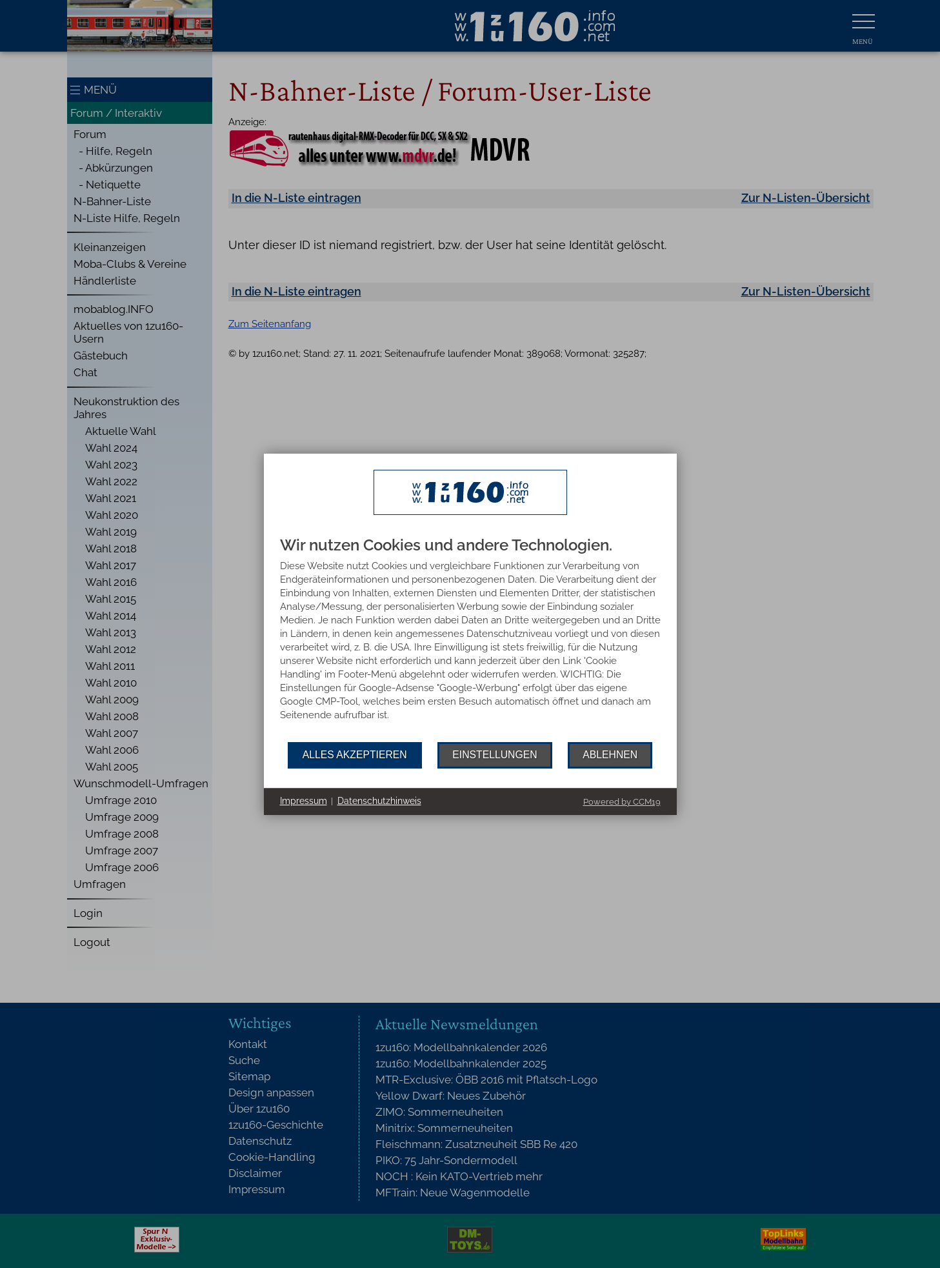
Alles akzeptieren (355, 754)
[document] (470, 639)
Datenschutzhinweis (379, 801)
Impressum (303, 801)
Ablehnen (610, 754)
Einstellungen (494, 754)
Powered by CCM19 (622, 802)
